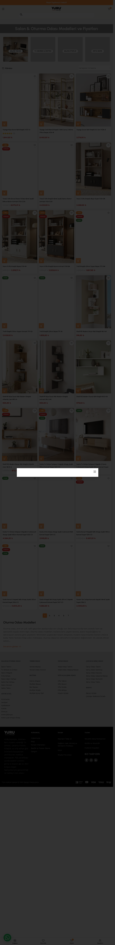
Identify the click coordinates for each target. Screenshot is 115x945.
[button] (95, 472)
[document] (57, 472)
